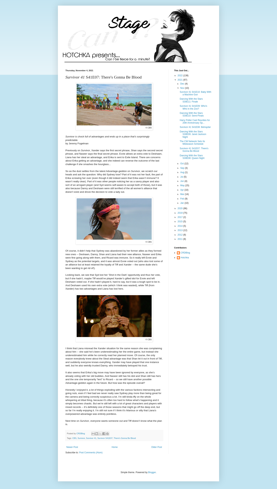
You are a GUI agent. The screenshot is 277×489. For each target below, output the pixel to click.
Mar (182, 194)
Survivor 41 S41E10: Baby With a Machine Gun (195, 93)
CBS (74, 438)
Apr (182, 190)
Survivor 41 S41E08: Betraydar (195, 127)
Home (115, 447)
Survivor (81, 438)
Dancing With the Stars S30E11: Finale (191, 100)
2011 (180, 239)
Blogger (152, 472)
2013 (180, 230)
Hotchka (185, 257)
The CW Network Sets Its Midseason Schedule (192, 142)
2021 (180, 80)
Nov (182, 88)
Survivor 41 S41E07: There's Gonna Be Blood (194, 149)
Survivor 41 (91, 438)
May (182, 185)
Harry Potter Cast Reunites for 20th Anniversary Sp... (195, 121)
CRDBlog (185, 252)
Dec (182, 83)
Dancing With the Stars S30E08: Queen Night (192, 156)
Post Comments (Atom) (91, 452)
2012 (180, 234)
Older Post (156, 447)
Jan (182, 203)
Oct (182, 163)
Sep (182, 168)
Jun (182, 181)
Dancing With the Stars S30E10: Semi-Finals (192, 114)
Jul (182, 177)
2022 (180, 75)
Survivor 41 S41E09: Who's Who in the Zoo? (193, 107)
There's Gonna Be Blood (125, 438)
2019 (180, 213)
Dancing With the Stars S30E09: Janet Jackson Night (193, 134)
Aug (182, 172)
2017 (180, 217)
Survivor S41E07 (105, 438)
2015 (180, 221)
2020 (180, 208)
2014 (180, 226)
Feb (182, 198)
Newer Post (72, 447)
